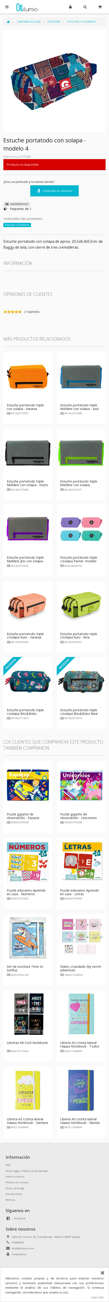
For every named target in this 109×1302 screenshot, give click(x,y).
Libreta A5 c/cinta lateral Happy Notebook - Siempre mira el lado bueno (27, 1122)
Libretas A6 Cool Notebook (27, 1043)
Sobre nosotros (15, 1176)
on (5, 311)
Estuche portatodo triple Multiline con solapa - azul (79, 407)
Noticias (10, 1199)
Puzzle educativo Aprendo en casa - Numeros (26, 892)
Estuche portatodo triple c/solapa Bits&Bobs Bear (79, 712)
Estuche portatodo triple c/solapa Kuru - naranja (25, 636)
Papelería (53, 21)
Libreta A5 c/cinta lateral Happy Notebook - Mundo (80, 1121)
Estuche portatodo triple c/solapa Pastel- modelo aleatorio (78, 561)
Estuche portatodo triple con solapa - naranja (25, 407)
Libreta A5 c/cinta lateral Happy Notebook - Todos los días (79, 1046)
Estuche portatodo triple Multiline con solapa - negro (27, 483)
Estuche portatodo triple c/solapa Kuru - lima (78, 636)
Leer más (97, 1297)
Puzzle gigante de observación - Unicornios (78, 816)
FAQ (8, 1165)
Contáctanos (19, 1254)
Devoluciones (14, 1194)
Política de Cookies (17, 1182)
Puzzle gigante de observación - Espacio (23, 816)
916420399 (18, 1242)
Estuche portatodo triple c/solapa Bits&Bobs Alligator (25, 713)
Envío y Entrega (15, 1188)
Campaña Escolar (28, 21)
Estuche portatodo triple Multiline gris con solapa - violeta (26, 561)
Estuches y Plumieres (81, 21)
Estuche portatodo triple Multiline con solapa (78, 483)
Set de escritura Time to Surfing (25, 968)
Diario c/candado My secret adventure (80, 968)
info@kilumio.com (23, 1248)
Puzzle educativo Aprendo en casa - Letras (79, 892)
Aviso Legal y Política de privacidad (27, 1171)
